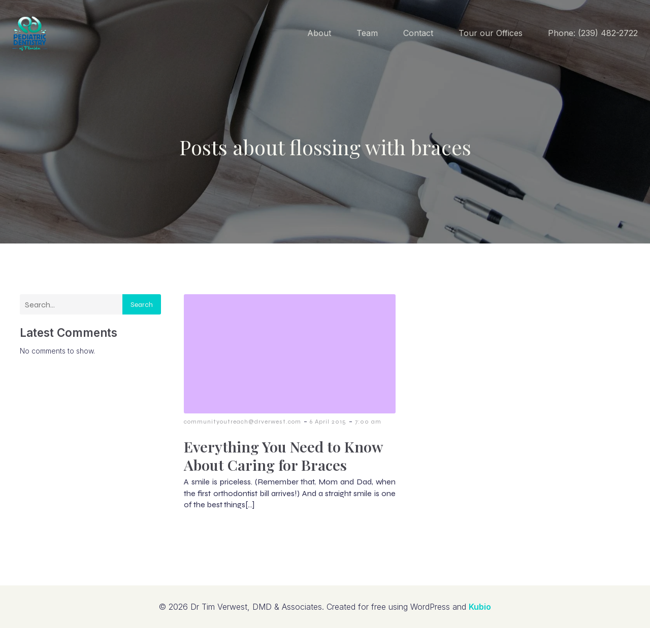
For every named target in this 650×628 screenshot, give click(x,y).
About (319, 33)
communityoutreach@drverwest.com (242, 421)
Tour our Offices (491, 33)
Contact (418, 33)
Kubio (480, 607)
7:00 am (368, 421)
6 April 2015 (328, 421)
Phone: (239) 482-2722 (593, 33)
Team (367, 33)
